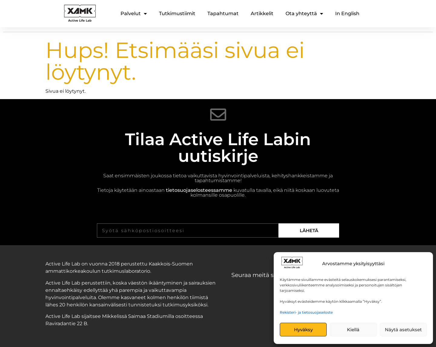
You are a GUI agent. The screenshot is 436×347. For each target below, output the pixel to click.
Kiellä (353, 329)
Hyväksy (303, 329)
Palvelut (134, 13)
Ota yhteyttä (304, 13)
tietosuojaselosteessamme (199, 190)
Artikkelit (262, 13)
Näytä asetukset (403, 329)
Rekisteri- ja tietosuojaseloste (306, 312)
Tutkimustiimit (177, 13)
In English (347, 13)
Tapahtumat (223, 13)
